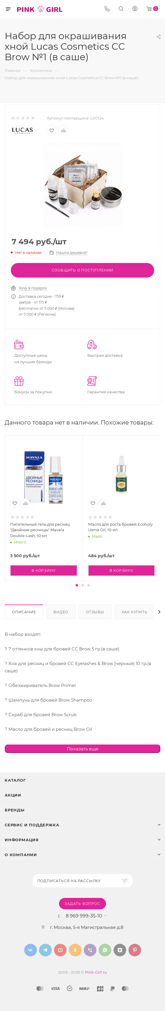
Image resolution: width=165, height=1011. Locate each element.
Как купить (134, 612)
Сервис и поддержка (32, 825)
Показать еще (82, 749)
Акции (13, 795)
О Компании (21, 854)
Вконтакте (30, 950)
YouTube (60, 950)
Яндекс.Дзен (120, 950)
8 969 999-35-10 (84, 916)
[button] (77, 585)
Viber (90, 950)
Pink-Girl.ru (96, 972)
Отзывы (95, 612)
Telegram (45, 950)
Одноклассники (75, 950)
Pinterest (134, 950)
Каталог (15, 780)
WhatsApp (105, 950)
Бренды (15, 810)
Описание (24, 612)
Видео (60, 612)
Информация (22, 839)
